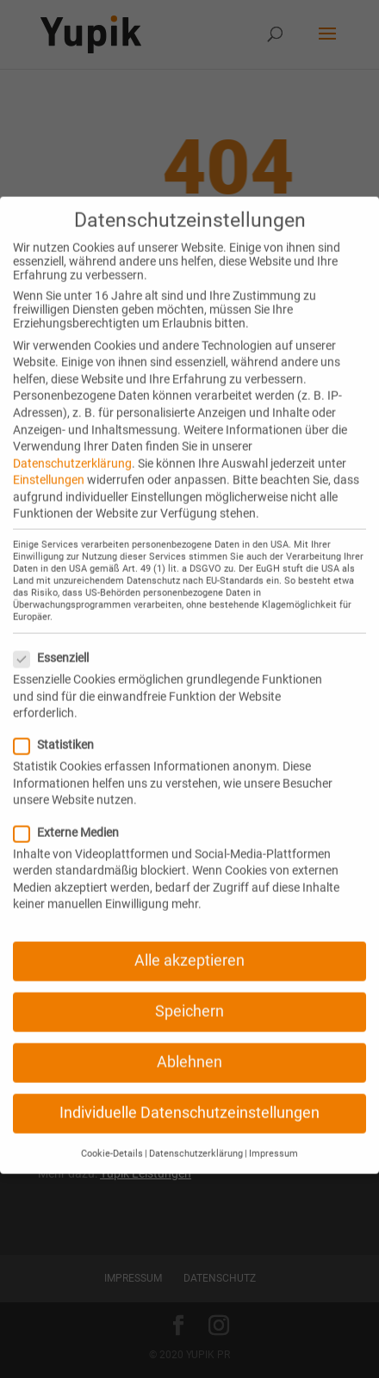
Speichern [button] (189, 991)
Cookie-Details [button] (112, 1133)
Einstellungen (48, 460)
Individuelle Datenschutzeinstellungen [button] (189, 1093)
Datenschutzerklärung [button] (196, 1133)
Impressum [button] (273, 1133)
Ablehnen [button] (189, 1042)
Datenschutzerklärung (72, 443)
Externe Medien (73, 812)
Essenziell (58, 637)
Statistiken (61, 725)
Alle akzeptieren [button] (189, 940)
